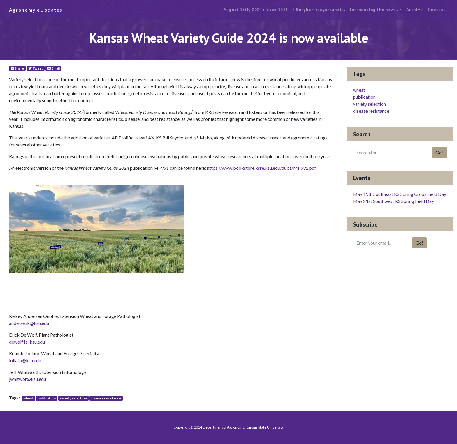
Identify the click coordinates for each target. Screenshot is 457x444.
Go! (439, 152)
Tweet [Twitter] (35, 68)
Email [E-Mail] (53, 68)
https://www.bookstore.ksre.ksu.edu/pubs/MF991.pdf (261, 168)
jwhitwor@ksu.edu (27, 379)
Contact (437, 9)
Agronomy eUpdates (35, 10)
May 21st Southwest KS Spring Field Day (393, 201)
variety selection (73, 398)
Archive (414, 9)
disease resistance (106, 398)
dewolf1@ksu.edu (27, 341)
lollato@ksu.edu (25, 360)
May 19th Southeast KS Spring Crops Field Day (399, 194)
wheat (28, 398)
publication (47, 398)
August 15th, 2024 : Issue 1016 (256, 9)
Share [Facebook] (17, 68)
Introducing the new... (375, 9)
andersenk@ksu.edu (29, 323)
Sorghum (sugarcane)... (319, 9)
